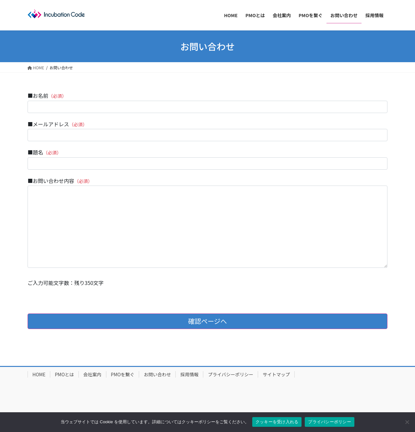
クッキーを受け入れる (277, 421)
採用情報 (189, 374)
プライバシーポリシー (230, 374)
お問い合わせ (157, 374)
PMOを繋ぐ (123, 374)
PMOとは (64, 374)
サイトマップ (276, 374)
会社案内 (92, 374)
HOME (38, 374)
